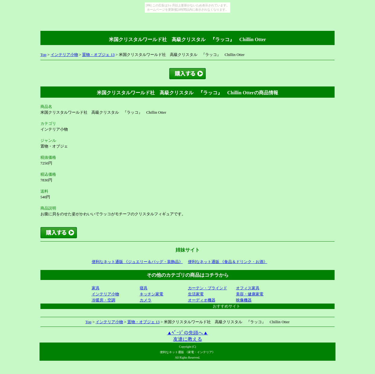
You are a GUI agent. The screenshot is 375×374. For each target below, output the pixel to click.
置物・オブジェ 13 (98, 54)
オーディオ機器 (201, 300)
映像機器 (244, 300)
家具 (96, 288)
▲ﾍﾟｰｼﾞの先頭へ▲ (187, 332)
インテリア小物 (64, 54)
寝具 (144, 288)
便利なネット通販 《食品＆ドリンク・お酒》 (227, 261)
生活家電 (196, 294)
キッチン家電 (151, 294)
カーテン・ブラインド (207, 288)
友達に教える (187, 339)
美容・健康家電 (249, 294)
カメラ (145, 300)
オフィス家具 (247, 288)
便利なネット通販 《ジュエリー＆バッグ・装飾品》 (137, 261)
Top (43, 54)
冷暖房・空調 (103, 300)
